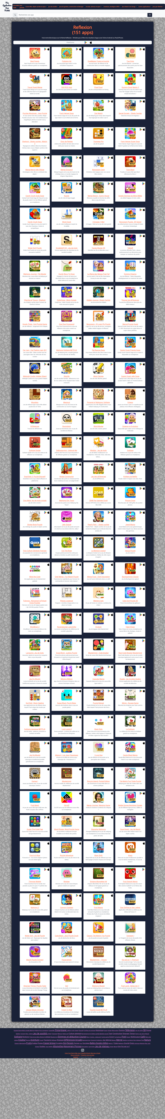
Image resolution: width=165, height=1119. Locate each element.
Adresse (138, 1040)
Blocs (88, 1037)
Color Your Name (70, 1053)
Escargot (93, 1040)
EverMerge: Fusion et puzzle (98, 61)
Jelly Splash (66, 525)
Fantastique (117, 1037)
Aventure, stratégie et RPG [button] (111, 7)
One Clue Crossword (66, 324)
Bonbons (25, 1037)
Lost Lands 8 (67, 729)
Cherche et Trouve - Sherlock (34, 300)
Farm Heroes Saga (67, 113)
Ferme (137, 1034)
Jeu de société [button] (52, 7)
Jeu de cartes (139, 1030)
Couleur (22, 1040)
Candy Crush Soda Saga (35, 196)
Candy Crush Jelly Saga (130, 376)
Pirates (40, 1043)
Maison (114, 1040)
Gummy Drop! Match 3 (130, 87)
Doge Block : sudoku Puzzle (66, 653)
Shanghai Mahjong (98, 829)
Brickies (67, 882)
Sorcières (86, 1043)
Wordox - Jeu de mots (98, 450)
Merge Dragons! (67, 170)
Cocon (111, 1037)
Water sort (65, 1034)
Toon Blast (130, 170)
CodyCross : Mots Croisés (66, 300)
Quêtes (34, 1043)
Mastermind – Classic (98, 960)
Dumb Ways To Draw (67, 274)
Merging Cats (98, 601)
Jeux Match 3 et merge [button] (129, 7)
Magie (37, 1030)
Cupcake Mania (98, 679)
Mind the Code (34, 577)
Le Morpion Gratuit (98, 551)
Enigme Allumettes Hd (98, 882)
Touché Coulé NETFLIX (98, 1010)
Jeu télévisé (106, 1040)
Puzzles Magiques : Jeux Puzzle (35, 113)
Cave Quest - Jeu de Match (130, 829)
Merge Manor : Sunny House (98, 196)
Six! (66, 986)
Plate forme (33, 1037)
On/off (66, 805)
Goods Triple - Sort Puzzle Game (35, 324)
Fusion (106, 1030)
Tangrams (47, 1040)
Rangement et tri (86, 1034)
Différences (34, 426)
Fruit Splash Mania (130, 882)
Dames (76, 1043)
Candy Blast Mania (130, 755)
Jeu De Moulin (34, 755)
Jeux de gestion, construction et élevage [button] (71, 7)
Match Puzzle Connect (34, 960)
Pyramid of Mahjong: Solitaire (98, 402)
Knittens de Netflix (130, 477)
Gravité (126, 1043)
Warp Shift (98, 855)
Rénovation (115, 1030)
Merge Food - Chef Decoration (98, 577)
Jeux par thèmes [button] (157, 7)
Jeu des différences (98, 477)
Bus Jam (147, 1043)
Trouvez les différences (130, 300)
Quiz (81, 1043)
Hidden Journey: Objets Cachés (98, 300)
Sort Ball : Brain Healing (35, 703)
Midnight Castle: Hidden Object (35, 376)
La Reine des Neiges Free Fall (98, 274)
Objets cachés (95, 1034)
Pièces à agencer (66, 601)
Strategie (60, 1040)
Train (110, 1034)
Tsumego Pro (98, 142)
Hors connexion (43, 1030)
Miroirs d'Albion (66, 679)
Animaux (137, 1043)
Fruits (29, 1043)
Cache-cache (105, 1037)
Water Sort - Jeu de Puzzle (35, 936)
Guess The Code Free (35, 829)
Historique (99, 1030)
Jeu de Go (142, 1034)
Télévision (130, 1030)
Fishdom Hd (66, 61)
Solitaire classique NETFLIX (34, 729)
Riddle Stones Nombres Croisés (130, 805)
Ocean (76, 1030)
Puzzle (41, 1040)
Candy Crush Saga (35, 222)
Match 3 (110, 1043)
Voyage (23, 1034)
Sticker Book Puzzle (34, 525)
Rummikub (66, 426)
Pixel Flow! (98, 87)
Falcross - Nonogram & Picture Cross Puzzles (34, 602)
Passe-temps (66, 960)
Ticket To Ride (66, 1010)
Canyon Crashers (66, 908)
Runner (28, 1040)
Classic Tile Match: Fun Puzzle (98, 936)
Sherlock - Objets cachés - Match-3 (34, 143)
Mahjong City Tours (66, 501)
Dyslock (98, 627)
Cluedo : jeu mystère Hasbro (130, 679)
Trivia (57, 1030)
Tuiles (116, 1043)
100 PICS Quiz (66, 87)
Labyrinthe (91, 1046)
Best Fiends (34, 61)
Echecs (130, 402)
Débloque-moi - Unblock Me (66, 450)
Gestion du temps (128, 1040)
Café (142, 1036)
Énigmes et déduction (68, 1036)
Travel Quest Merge (35, 87)
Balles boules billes (99, 1043)
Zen (65, 1043)
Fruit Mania (98, 908)
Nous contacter (75, 1055)
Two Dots (130, 61)
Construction (117, 1034)
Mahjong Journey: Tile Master (34, 274)
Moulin (147, 1034)
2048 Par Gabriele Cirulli (98, 501)
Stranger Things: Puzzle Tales (35, 986)
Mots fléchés (40, 1037)
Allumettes (58, 1046)
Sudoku (42, 1047)
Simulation (85, 1046)
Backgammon (86, 1040)
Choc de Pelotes (67, 142)
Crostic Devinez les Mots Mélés (130, 196)
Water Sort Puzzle (34, 248)
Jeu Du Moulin (34, 679)
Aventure (34, 1040)
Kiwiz (130, 855)
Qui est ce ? (125, 1047)
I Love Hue (98, 755)
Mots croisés (26, 1030)
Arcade (78, 1040)
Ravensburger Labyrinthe (66, 627)
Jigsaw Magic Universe (35, 1010)
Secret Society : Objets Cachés (130, 113)
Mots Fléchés (98, 376)
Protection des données (87, 1055)
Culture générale (75, 1034)
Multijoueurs (135, 1037)
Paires (111, 1046)
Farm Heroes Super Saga (130, 142)
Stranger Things (129, 1034)
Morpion (142, 1043)
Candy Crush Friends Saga (130, 350)
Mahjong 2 (35, 908)
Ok (150, 15)
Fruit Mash (35, 805)
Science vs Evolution (130, 426)
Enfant (49, 1034)
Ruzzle (66, 196)
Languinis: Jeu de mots (35, 653)
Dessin (128, 1037)
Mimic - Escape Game (130, 703)
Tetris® (130, 248)
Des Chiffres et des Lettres (130, 908)
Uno (119, 1047)
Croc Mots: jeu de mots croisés (34, 501)
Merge (119, 1040)
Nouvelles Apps (16, 6)
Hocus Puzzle (130, 551)
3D (144, 1030)
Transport (54, 1034)
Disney (148, 1030)
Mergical (66, 402)
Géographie (22, 1043)
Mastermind (66, 781)
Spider (110, 1030)
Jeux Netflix (49, 1046)
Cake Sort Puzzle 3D (130, 601)
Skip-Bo (67, 376)
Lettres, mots (71, 1030)
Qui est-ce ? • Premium (130, 960)
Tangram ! (130, 936)
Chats (132, 1043)
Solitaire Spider (35, 450)
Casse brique (49, 1043)
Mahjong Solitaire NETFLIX (66, 350)
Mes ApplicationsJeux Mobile (7, 6)
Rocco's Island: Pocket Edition (98, 781)
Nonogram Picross (72, 1046)
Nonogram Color (98, 170)
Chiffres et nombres (89, 1030)
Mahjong (32, 1030)
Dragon (17, 1043)
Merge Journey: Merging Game (98, 805)
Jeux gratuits (22, 6)
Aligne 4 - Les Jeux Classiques (66, 755)
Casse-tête (51, 1030)
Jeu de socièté (40, 1033)
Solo (134, 1040)
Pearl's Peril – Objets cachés (98, 525)
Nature (147, 1040)
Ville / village (29, 1034)
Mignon (60, 1034)
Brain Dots (98, 729)
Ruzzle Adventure (66, 855)
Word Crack (66, 222)
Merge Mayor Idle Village (34, 170)
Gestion (18, 1034)
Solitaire (130, 450)
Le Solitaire (130, 729)
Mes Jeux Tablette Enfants (82, 1053)
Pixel (142, 1040)
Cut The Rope (66, 551)
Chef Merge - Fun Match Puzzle (66, 577)
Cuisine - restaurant (95, 1037)
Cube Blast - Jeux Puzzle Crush (66, 936)
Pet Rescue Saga (98, 350)
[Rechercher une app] (82, 15)
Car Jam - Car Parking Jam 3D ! (35, 350)
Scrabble (59, 1043)
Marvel (115, 1046)
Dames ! (35, 781)
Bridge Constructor (67, 477)
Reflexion (121, 1043)
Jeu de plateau (102, 1046)
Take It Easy (130, 627)
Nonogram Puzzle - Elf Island (130, 222)
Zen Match (98, 113)
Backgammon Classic (130, 577)
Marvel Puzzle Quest (130, 324)
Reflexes (54, 1040)
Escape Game (18, 1030)
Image (63, 1030)
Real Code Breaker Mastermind (130, 653)
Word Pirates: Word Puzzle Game (66, 829)
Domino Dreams (130, 274)
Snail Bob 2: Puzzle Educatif (34, 477)
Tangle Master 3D (98, 248)
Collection (99, 1040)
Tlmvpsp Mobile (35, 882)
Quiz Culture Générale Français (34, 551)
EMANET (75, 1057)
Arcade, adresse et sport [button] (93, 7)
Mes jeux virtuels (95, 1053)
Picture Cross (130, 501)
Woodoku (34, 402)
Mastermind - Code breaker (98, 653)
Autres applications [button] (144, 7)
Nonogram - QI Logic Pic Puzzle (98, 324)
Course (82, 1036)
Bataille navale (104, 1034)
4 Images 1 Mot (98, 222)
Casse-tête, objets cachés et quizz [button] (35, 7)
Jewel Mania (130, 525)
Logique (47, 1037)
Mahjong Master (98, 986)
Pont (124, 1036)
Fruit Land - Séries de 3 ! (130, 986)
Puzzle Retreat (98, 703)
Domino (122, 1030)
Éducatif (81, 1030)
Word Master (98, 426)
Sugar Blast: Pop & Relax (66, 703)
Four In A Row (35, 855)
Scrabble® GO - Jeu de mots (66, 248)
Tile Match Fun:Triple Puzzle (130, 781)
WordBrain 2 (34, 627)
